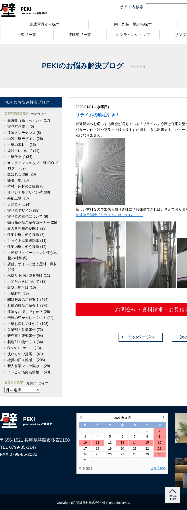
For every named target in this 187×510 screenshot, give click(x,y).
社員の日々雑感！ (21, 360)
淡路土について (19, 151)
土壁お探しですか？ (23, 324)
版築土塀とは (18, 287)
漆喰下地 (14, 180)
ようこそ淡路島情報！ (25, 372)
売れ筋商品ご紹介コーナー (28, 222)
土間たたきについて (23, 281)
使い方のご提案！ (21, 354)
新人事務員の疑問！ (23, 228)
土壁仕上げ (16, 157)
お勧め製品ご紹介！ (23, 305)
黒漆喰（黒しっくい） (25, 120)
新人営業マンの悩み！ (25, 366)
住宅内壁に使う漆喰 (23, 247)
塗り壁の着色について (25, 216)
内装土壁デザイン (21, 139)
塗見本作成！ (18, 126)
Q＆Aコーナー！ (20, 348)
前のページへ (141, 337)
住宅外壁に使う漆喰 (23, 235)
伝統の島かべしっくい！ (26, 318)
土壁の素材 (18, 145)
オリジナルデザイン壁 (25, 192)
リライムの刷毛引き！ (98, 114)
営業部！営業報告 (21, 330)
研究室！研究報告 (21, 336)
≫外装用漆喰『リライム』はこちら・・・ (109, 215)
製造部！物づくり (21, 342)
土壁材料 (14, 293)
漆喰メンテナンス (21, 133)
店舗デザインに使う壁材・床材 (32, 264)
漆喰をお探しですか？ (25, 312)
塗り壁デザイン (19, 210)
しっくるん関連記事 (23, 241)
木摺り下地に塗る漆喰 (25, 275)
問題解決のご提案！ (23, 299)
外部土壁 (14, 198)
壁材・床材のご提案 (23, 186)
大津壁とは (16, 204)
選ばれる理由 (18, 174)
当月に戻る (158, 468)
